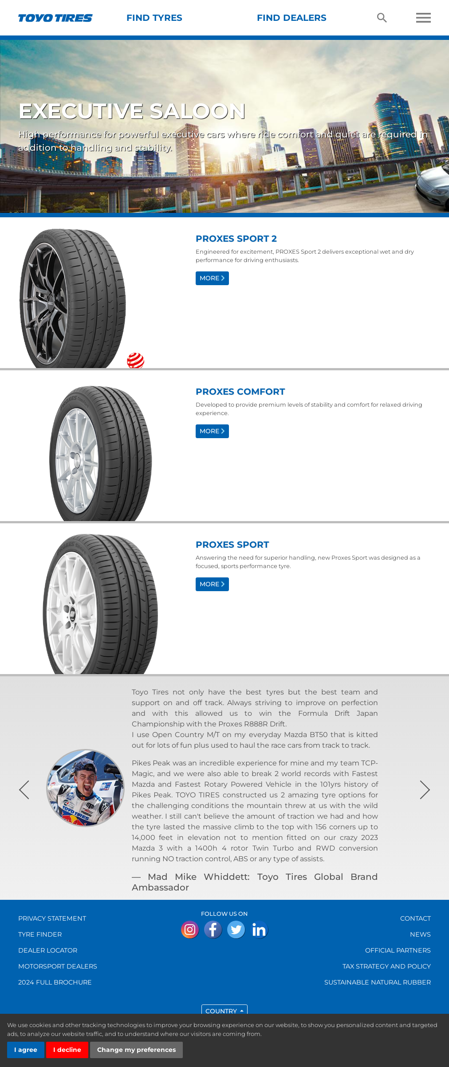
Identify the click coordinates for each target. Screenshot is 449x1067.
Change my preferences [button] (136, 1050)
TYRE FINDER (40, 934)
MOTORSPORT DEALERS (57, 966)
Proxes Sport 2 (236, 238)
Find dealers (292, 17)
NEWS (420, 934)
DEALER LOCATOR (47, 950)
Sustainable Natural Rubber (377, 982)
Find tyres (154, 17)
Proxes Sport (232, 544)
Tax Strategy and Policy (387, 966)
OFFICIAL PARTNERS (398, 950)
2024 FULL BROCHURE (55, 982)
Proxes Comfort (240, 391)
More (212, 278)
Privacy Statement (52, 918)
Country (222, 1011)
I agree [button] (25, 1050)
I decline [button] (67, 1050)
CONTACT (415, 918)
